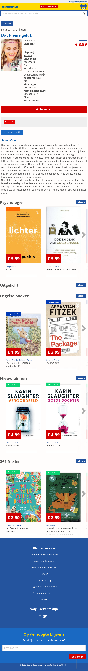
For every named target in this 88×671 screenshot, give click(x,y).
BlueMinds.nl (63, 664)
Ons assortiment (49, 7)
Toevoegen (46, 109)
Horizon (28, 55)
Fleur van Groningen (13, 29)
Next (83, 234)
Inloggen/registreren (78, 1)
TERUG (7, 24)
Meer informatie (12, 132)
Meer (80, 202)
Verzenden (77, 656)
